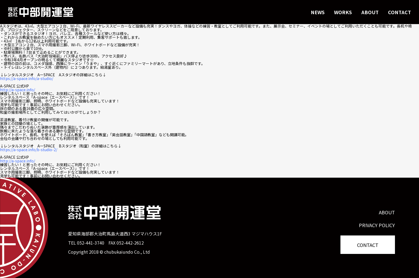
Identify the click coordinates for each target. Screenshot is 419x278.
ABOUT (370, 12)
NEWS (318, 12)
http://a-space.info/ (17, 89)
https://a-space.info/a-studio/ (26, 78)
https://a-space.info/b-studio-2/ (28, 149)
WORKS (343, 12)
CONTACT (399, 12)
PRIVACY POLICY (377, 225)
